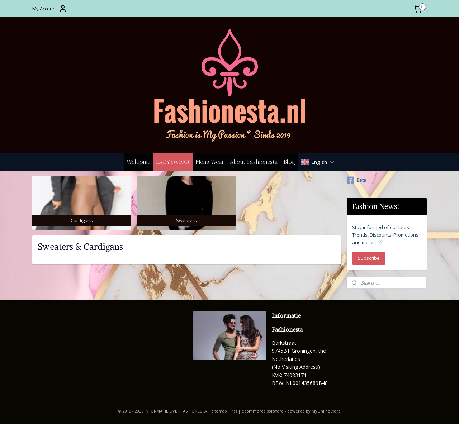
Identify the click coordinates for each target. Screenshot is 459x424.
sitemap (219, 411)
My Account (49, 8)
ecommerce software (263, 411)
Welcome (138, 161)
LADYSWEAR (173, 161)
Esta (356, 180)
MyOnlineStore (326, 411)
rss (234, 411)
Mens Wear (209, 161)
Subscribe (369, 258)
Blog (289, 161)
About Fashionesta (254, 161)
